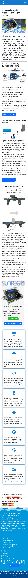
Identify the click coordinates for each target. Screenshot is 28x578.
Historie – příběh (7, 548)
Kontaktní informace (8, 539)
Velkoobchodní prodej (8, 540)
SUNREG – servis (7, 542)
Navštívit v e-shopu (8, 114)
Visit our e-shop (14, 565)
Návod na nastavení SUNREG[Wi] (13, 323)
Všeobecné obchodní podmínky (10, 544)
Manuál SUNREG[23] (8, 546)
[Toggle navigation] (25, 2)
